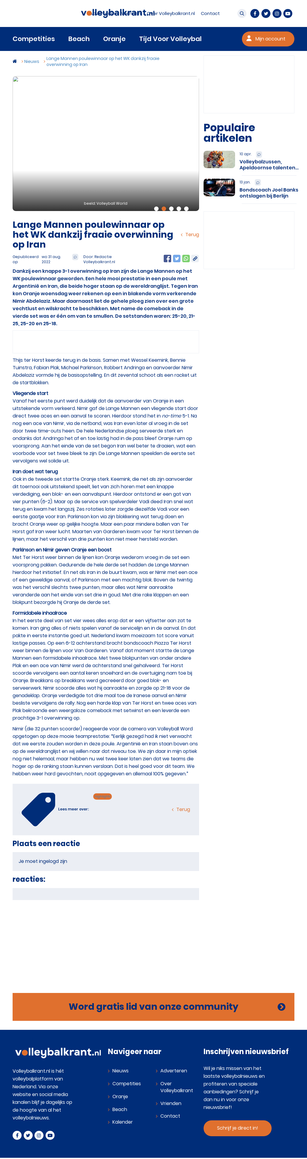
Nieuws (120, 1070)
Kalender (122, 1122)
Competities (34, 38)
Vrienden (170, 1103)
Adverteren (173, 1070)
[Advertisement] (106, 942)
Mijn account (270, 38)
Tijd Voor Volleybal (170, 38)
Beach (79, 38)
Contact (170, 1116)
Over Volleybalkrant (176, 1087)
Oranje (114, 38)
